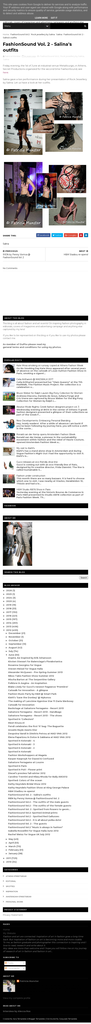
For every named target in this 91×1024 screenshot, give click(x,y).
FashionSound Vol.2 (20, 35)
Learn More (41, 18)
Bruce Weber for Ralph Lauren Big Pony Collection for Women (50, 394)
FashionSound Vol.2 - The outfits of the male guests (38, 803)
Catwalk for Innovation (21, 706)
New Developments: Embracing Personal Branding (43, 422)
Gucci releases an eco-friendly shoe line (37, 463)
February (14, 851)
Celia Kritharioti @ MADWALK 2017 (35, 380)
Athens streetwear (16, 877)
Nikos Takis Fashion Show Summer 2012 (31, 677)
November (15, 638)
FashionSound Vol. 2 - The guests (27, 825)
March (12, 847)
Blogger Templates (37, 1020)
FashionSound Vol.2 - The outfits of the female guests (39, 807)
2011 (9, 859)
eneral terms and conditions (21, 348)
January (13, 855)
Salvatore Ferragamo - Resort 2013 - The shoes (35, 717)
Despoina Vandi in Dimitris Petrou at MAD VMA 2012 (38, 735)
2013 (9, 628)
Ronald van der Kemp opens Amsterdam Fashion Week (46, 435)
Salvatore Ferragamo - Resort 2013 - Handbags (35, 713)
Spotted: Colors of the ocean (25, 782)
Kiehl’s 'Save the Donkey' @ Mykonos (29, 699)
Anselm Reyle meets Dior (22, 731)
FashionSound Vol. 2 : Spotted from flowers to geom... (39, 810)
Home (6, 35)
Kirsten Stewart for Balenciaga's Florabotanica (35, 663)
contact (7, 339)
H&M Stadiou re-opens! (21, 792)
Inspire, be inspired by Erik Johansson (29, 659)
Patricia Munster (29, 982)
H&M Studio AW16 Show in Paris (34, 491)
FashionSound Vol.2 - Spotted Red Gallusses (33, 818)
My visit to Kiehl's (26, 449)
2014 (9, 624)
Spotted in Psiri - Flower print (25, 771)
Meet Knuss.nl (16, 724)
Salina (59, 35)
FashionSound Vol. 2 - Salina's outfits (29, 796)
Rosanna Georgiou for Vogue (25, 666)
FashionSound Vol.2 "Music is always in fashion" (35, 828)
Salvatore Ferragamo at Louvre (26, 764)
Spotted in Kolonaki (19, 753)
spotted (10, 888)
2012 (9, 631)
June (12, 656)
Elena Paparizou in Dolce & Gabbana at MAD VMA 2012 (39, 738)
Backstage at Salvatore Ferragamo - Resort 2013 (36, 709)
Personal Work (14, 903)
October (14, 641)
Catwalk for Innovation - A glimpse (28, 691)
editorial (11, 883)
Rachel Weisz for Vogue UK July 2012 (29, 836)
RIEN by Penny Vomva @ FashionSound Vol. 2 (33, 800)
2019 (9, 606)
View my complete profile (16, 999)
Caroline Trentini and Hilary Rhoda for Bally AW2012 (38, 778)
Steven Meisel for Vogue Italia (25, 670)
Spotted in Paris (17, 767)
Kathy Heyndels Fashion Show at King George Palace (38, 789)
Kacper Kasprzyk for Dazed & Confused (31, 760)
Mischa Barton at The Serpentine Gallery (31, 681)
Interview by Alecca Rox (16, 1012)
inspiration (12, 893)
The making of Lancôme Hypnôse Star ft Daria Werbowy (40, 702)
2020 (9, 602)
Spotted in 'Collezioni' (21, 720)
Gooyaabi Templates (68, 1020)
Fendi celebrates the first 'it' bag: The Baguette (36, 727)
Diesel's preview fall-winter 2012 (27, 774)
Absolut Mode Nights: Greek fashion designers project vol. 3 (48, 408)
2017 (9, 613)
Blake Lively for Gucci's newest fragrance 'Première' (38, 688)
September (15, 645)
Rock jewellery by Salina (43, 35)
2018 (9, 610)
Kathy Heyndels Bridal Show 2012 (27, 785)
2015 (9, 620)
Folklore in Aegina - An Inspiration (27, 684)
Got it (54, 18)
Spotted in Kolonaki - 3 (21, 745)
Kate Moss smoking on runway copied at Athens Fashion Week (50, 367)
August (13, 649)
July (11, 652)
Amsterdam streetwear (19, 898)
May (11, 840)
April (12, 844)
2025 (9, 595)
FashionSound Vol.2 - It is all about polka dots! (34, 821)
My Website (9, 934)
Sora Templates (19, 1020)
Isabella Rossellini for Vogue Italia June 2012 (33, 832)
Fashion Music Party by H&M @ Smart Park (32, 695)
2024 (9, 599)
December (15, 634)
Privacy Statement (13, 916)
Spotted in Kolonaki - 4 (21, 742)
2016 (9, 617)
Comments (12, 969)
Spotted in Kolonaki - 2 (21, 749)
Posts (9, 964)
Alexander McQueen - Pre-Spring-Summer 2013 (35, 673)
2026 (9, 592)
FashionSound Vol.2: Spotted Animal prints (33, 814)
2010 (9, 863)
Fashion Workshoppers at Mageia (27, 756)
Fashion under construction (31, 477)
